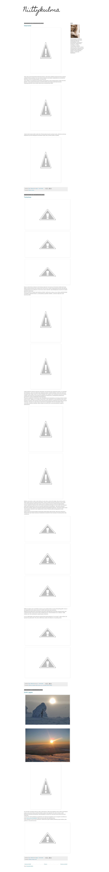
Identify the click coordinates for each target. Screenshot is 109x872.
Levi (41, 685)
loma (36, 859)
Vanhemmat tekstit (63, 864)
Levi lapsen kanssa (46, 685)
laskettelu (30, 859)
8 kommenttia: (41, 188)
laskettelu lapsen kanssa (36, 685)
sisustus (32, 190)
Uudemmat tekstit (27, 864)
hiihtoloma (30, 685)
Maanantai (27, 26)
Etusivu (45, 864)
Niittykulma (41, 10)
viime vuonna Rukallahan (32, 818)
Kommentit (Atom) (29, 866)
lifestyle (30, 190)
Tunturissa (27, 197)
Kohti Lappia (28, 692)
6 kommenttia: (41, 683)
